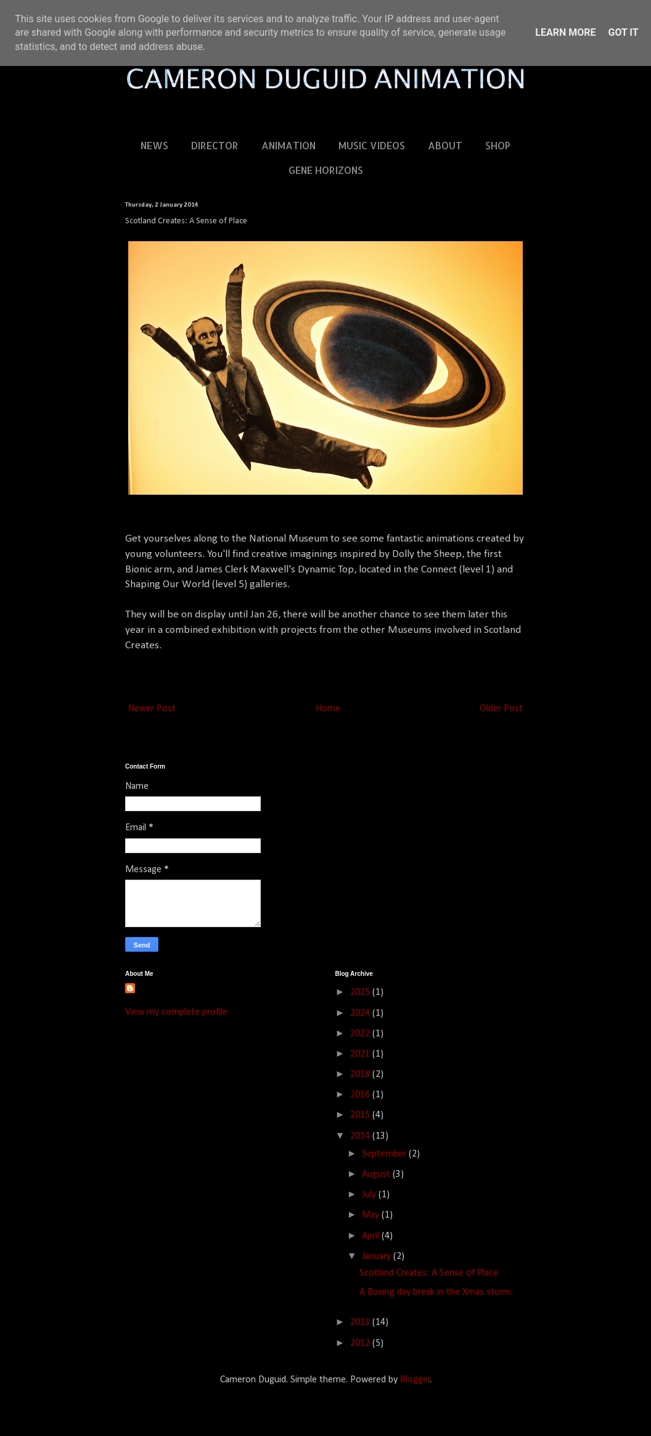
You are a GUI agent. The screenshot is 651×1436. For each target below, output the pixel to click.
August (377, 1174)
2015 (361, 1115)
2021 (361, 1054)
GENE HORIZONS (326, 169)
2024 (361, 1013)
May (372, 1215)
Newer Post (152, 709)
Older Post (501, 709)
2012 (361, 1343)
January (377, 1256)
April (372, 1236)
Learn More (565, 32)
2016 (361, 1095)
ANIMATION (288, 145)
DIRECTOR (215, 145)
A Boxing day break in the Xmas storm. (436, 1292)
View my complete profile (176, 1012)
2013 (361, 1322)
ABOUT (445, 145)
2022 (361, 1034)
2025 (361, 992)
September (385, 1154)
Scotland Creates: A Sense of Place (428, 1273)
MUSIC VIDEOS (371, 145)
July (370, 1195)
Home (328, 709)
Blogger (415, 1380)
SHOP (497, 145)
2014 (361, 1136)
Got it (623, 32)
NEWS (154, 145)
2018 (361, 1074)
